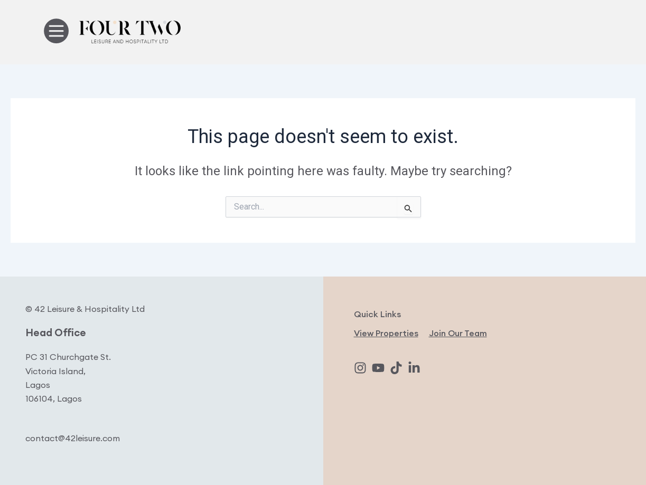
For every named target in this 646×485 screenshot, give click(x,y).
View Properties (386, 333)
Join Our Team (458, 333)
